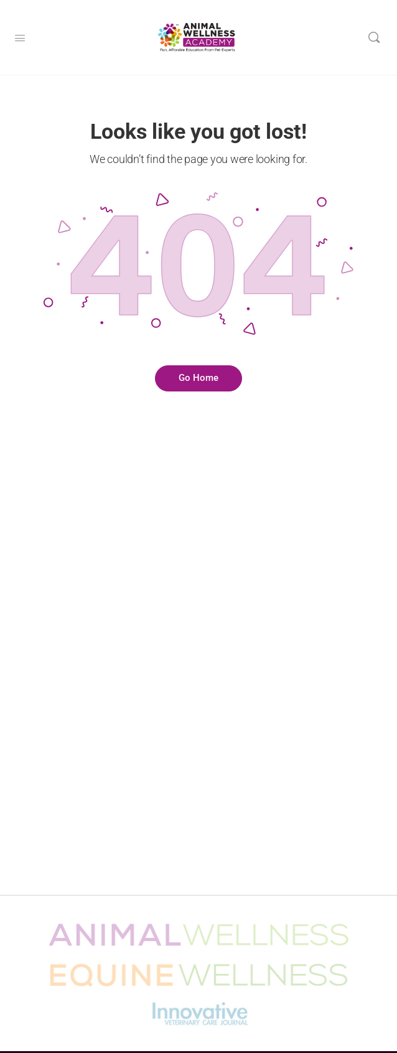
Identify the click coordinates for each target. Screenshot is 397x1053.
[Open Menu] (19, 37)
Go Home (198, 377)
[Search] (374, 37)
